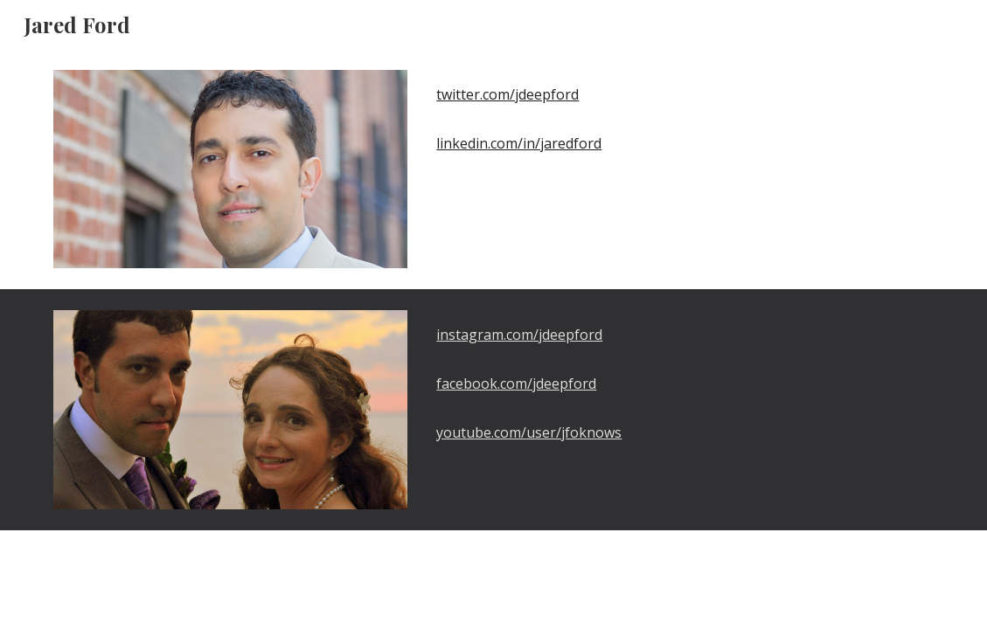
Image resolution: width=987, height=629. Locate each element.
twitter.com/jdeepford (507, 94)
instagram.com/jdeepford (519, 334)
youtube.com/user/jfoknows (529, 432)
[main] (681, 94)
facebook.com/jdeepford (516, 383)
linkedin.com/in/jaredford (518, 143)
